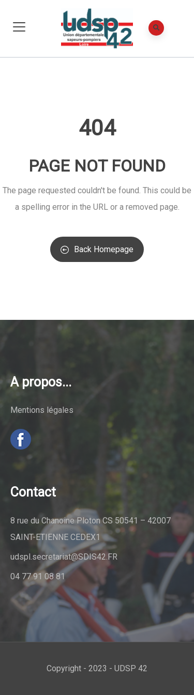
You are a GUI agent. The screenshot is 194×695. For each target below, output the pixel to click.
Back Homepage (97, 249)
